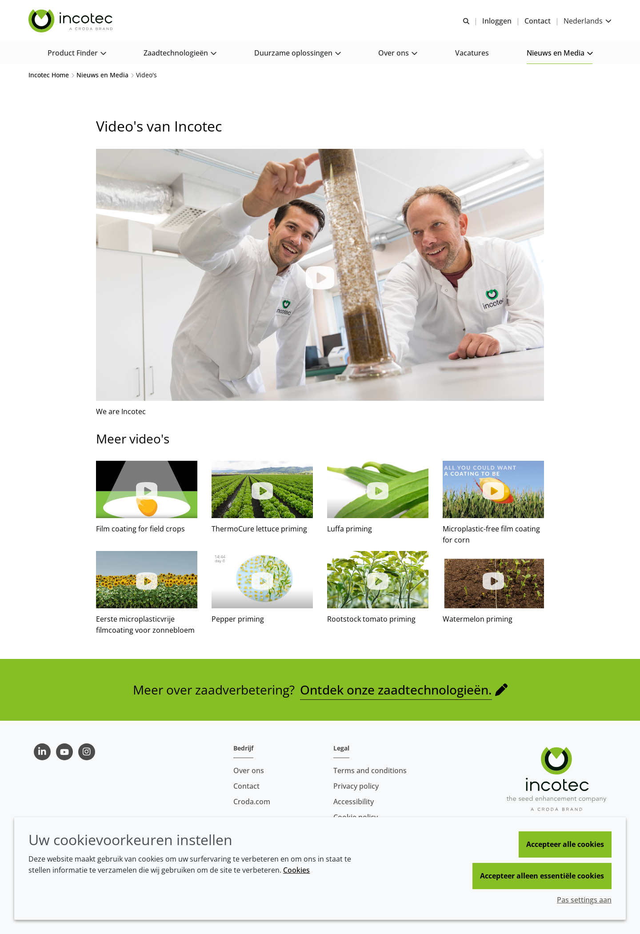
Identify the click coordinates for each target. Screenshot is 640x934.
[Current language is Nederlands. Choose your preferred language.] (588, 21)
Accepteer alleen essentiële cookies (542, 876)
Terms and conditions (370, 770)
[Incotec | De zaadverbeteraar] (71, 21)
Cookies (296, 870)
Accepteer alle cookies (565, 844)
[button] (77, 53)
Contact (246, 786)
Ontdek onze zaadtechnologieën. (396, 690)
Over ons (248, 770)
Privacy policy (356, 786)
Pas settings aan (584, 900)
